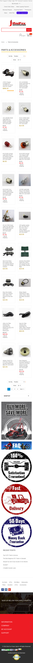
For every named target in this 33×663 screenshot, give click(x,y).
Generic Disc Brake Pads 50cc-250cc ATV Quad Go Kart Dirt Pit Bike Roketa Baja (24, 263)
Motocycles (25, 582)
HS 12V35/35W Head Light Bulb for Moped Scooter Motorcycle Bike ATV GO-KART (24, 85)
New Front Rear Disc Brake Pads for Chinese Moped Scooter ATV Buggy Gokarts (8, 263)
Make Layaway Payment (22, 6)
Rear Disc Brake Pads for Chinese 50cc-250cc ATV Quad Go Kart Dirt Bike (8, 295)
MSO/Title (11, 13)
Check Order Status (9, 6)
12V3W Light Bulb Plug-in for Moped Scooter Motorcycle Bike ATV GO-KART (24, 191)
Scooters (10, 585)
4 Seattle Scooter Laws (9, 568)
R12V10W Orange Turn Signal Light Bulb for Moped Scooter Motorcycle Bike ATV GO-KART (24, 156)
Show (14, 59)
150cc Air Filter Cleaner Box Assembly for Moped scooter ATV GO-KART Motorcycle (8, 327)
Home (2, 42)
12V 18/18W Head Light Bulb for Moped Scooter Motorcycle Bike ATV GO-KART (8, 120)
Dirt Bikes (16, 582)
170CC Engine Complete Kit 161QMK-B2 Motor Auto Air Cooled (8, 84)
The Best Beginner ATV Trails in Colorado (14, 558)
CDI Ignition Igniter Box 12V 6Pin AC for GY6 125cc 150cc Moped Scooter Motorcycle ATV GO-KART (24, 228)
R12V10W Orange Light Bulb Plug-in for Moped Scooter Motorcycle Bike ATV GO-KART (8, 156)
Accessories (23, 585)
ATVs (10, 582)
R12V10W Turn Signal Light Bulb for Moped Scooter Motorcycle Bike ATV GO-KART (8, 192)
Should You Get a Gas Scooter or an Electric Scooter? (15, 563)
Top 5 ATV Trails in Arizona (10, 555)
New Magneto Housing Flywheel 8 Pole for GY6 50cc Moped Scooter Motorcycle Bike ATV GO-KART (24, 364)
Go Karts (4, 582)
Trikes (4, 585)
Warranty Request (7, 9)
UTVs (16, 585)
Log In (23, 35)
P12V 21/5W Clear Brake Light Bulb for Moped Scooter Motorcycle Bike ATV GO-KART (24, 120)
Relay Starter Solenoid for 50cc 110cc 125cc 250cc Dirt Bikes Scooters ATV (24, 295)
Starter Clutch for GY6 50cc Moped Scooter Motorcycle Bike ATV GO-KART (8, 363)
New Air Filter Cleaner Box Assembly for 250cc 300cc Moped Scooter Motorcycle (24, 326)
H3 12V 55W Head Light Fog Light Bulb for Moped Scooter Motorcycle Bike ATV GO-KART (8, 228)
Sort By (10, 56)
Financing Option (18, 9)
